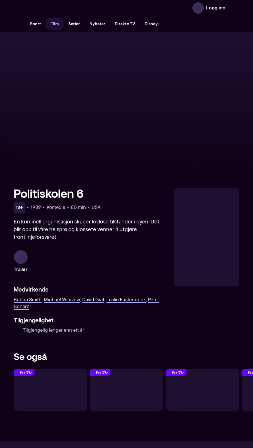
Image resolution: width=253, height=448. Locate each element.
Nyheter (97, 24)
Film (54, 24)
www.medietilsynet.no (161, 417)
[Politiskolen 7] (50, 324)
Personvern (188, 398)
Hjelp (135, 398)
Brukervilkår (158, 398)
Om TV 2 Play (67, 398)
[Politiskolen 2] (202, 324)
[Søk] (19, 24)
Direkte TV (125, 24)
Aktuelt (94, 398)
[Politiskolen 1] (126, 324)
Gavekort (116, 398)
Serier (74, 24)
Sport (35, 24)
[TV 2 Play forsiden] (56, 8)
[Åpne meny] (233, 8)
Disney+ (152, 24)
